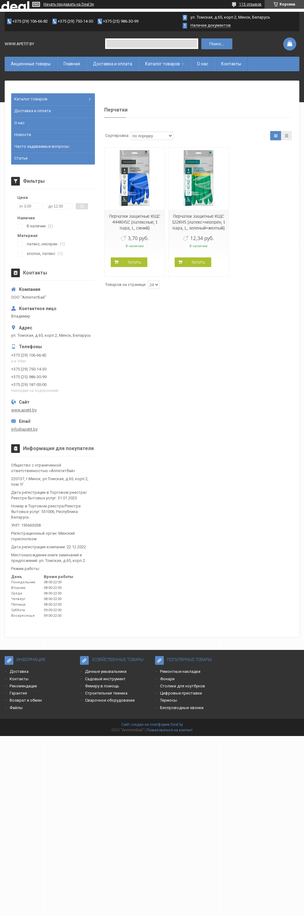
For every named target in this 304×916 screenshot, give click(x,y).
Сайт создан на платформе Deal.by (152, 724)
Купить (134, 262)
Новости (22, 134)
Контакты (231, 63)
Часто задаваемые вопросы (41, 146)
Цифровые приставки (181, 693)
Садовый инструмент (105, 679)
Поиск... (216, 44)
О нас (202, 63)
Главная (72, 63)
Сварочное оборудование (110, 700)
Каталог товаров (162, 63)
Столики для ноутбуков (182, 686)
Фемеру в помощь (102, 686)
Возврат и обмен (26, 700)
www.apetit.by (24, 410)
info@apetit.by (24, 429)
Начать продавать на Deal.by (68, 4)
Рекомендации (23, 686)
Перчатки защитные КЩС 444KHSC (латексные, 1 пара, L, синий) (134, 222)
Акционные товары (31, 63)
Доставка (19, 671)
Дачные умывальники (106, 671)
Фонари (167, 679)
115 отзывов (250, 4)
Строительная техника (106, 693)
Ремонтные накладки (180, 671)
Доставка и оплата (112, 63)
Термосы (168, 700)
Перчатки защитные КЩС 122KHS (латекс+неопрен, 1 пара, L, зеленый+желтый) (198, 222)
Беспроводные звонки (181, 707)
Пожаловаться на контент (170, 730)
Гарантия (18, 693)
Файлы (16, 707)
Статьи (21, 158)
